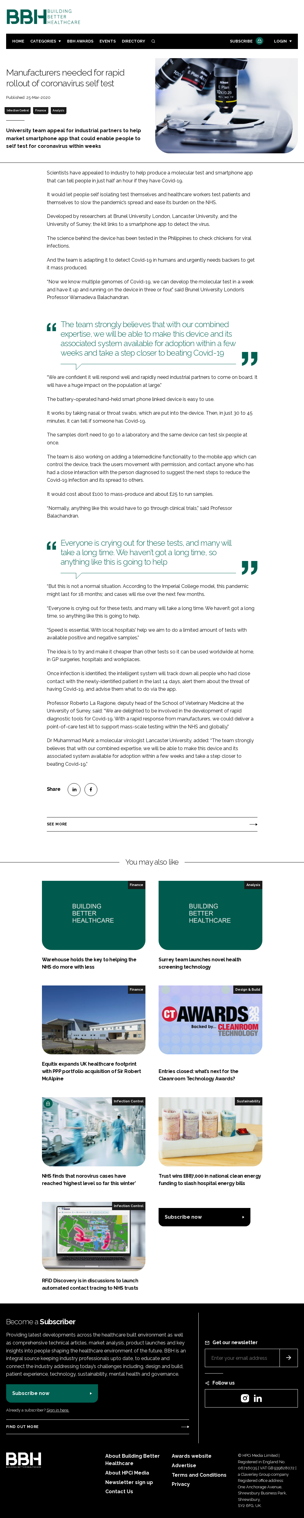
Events (107, 41)
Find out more (22, 1427)
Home (18, 41)
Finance (40, 110)
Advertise (184, 1465)
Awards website (192, 1456)
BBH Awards (80, 41)
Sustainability (248, 1101)
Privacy (181, 1484)
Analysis (58, 110)
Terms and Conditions (199, 1475)
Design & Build (247, 989)
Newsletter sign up (129, 1482)
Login (280, 41)
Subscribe (246, 41)
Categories (43, 41)
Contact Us (119, 1491)
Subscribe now (183, 1217)
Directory (133, 41)
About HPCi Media (127, 1473)
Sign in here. (58, 1410)
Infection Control (18, 110)
